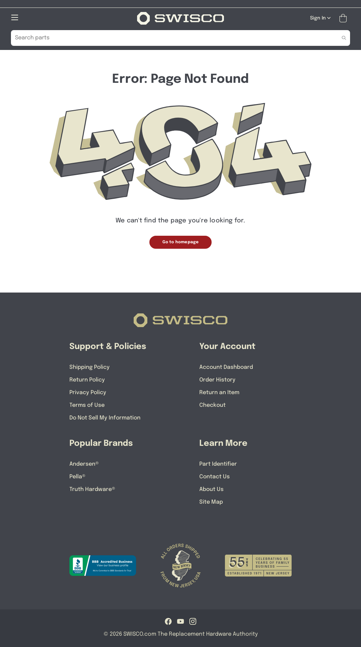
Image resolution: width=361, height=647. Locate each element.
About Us (211, 489)
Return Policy (87, 380)
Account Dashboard (226, 367)
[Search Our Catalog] (170, 38)
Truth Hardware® (92, 489)
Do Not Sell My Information (105, 418)
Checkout (212, 405)
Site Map (211, 502)
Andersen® (84, 464)
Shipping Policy (89, 367)
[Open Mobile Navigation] (14, 17)
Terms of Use (87, 405)
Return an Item (219, 393)
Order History (217, 380)
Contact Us (214, 477)
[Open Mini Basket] (344, 18)
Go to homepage (180, 242)
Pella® (77, 477)
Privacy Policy (87, 393)
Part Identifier (218, 464)
